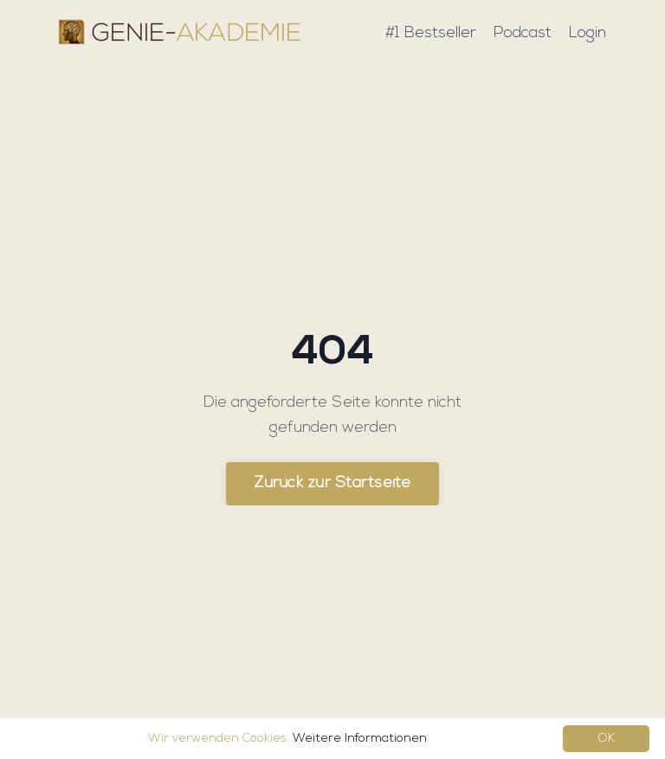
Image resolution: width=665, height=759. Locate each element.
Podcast (523, 33)
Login (587, 33)
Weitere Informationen (360, 738)
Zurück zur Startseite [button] (332, 483)
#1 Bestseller (430, 33)
